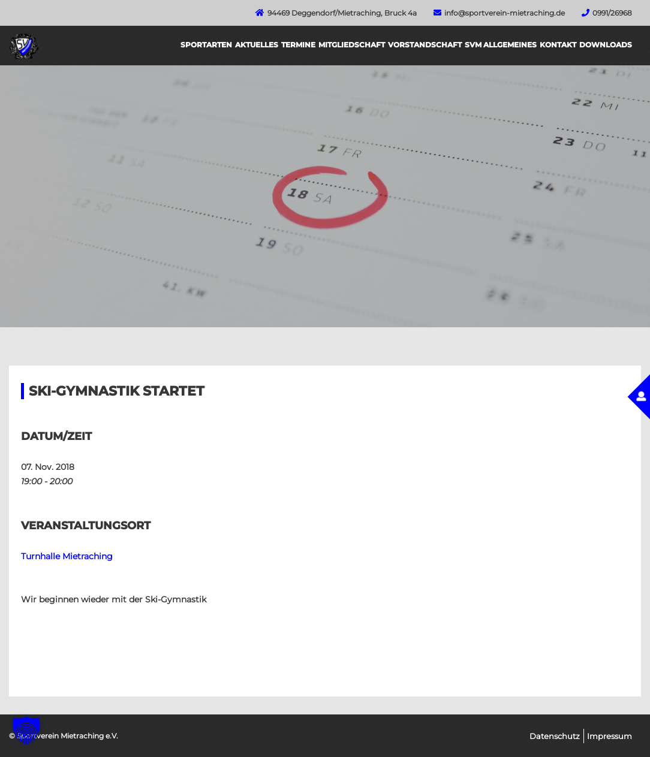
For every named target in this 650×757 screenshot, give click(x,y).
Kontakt (558, 44)
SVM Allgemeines (501, 44)
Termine (298, 44)
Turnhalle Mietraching (67, 556)
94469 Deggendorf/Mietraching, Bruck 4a (342, 12)
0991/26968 (612, 12)
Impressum (609, 736)
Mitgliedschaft (351, 44)
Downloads (605, 44)
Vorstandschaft (425, 44)
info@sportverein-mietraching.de (504, 12)
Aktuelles (256, 44)
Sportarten (206, 44)
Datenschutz (554, 736)
